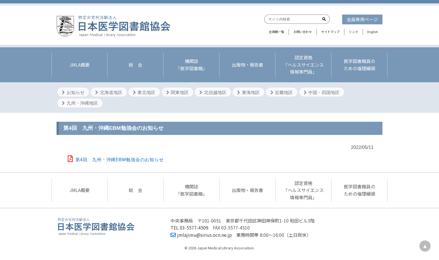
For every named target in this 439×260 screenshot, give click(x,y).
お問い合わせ (302, 31)
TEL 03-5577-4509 (189, 227)
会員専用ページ (362, 19)
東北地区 (144, 92)
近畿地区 (281, 92)
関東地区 (177, 92)
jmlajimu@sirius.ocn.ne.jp (201, 234)
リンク (353, 31)
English (372, 31)
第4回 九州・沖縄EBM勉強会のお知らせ (116, 159)
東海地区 (248, 92)
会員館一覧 (276, 31)
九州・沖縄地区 (80, 103)
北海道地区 (108, 92)
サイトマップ (330, 31)
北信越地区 (212, 92)
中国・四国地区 (322, 92)
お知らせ (73, 92)
